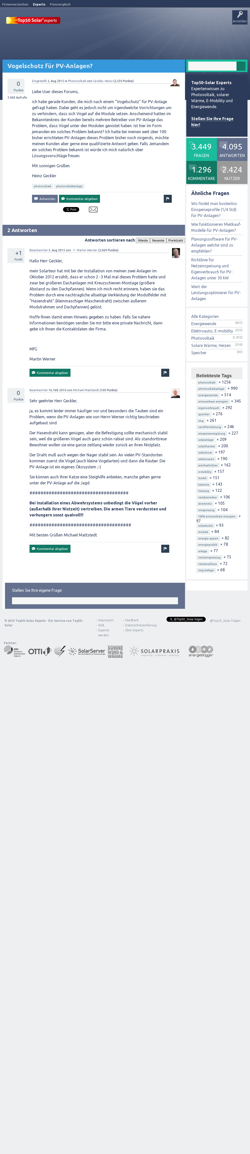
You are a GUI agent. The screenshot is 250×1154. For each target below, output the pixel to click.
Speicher (198, 366)
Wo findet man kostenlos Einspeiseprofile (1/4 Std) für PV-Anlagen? (214, 223)
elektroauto (206, 472)
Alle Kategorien (205, 330)
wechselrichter (208, 479)
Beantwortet (39, 264)
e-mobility (204, 485)
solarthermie (206, 460)
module (203, 545)
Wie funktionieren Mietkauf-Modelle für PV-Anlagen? (216, 241)
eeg (201, 434)
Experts (39, 4)
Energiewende (203, 337)
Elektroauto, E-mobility (212, 344)
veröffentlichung (209, 440)
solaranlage (206, 453)
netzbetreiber (207, 511)
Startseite (11, 36)
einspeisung (206, 523)
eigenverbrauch (208, 421)
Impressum (106, 634)
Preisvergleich (60, 4)
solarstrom (205, 466)
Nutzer (131, 36)
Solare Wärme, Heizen (211, 359)
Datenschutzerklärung (137, 639)
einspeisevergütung (211, 447)
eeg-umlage (206, 584)
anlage (202, 564)
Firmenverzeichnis (15, 4)
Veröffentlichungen (37, 36)
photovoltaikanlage (69, 200)
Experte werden (103, 646)
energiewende (208, 409)
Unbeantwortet (94, 36)
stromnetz (205, 517)
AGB (101, 639)
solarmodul (205, 539)
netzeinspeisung (209, 571)
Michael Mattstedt (86, 404)
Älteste (143, 254)
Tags (116, 36)
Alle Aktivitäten (68, 36)
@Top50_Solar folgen (225, 634)
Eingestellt (39, 94)
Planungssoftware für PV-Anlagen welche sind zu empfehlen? (214, 259)
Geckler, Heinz (103, 94)
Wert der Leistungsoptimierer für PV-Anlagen (216, 306)
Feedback (131, 634)
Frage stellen (150, 36)
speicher (204, 428)
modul (202, 491)
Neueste (158, 254)
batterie (203, 498)
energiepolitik (207, 558)
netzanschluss (207, 577)
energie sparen (208, 552)
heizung (203, 504)
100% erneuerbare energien (217, 530)
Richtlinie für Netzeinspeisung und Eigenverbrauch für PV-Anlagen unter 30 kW (212, 282)
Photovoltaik (77, 94)
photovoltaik (42, 200)
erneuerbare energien (213, 415)
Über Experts (186, 36)
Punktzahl (175, 254)
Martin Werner (87, 264)
